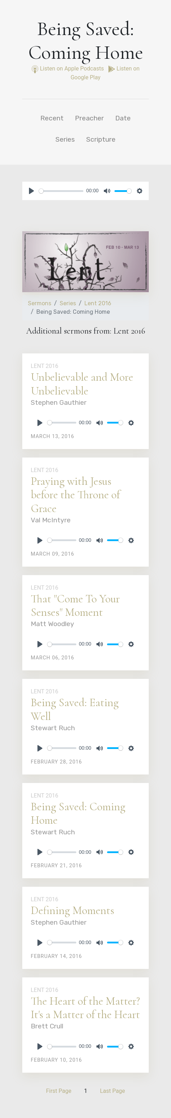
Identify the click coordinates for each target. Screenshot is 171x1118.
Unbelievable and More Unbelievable (82, 383)
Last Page (112, 1091)
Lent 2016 (97, 303)
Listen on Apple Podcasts (68, 68)
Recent (52, 118)
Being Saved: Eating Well (75, 709)
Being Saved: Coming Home (78, 813)
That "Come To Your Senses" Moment (75, 605)
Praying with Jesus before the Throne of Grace (75, 494)
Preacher (89, 118)
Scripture (101, 139)
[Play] (31, 191)
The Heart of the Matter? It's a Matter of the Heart (85, 1007)
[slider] (61, 191)
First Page (58, 1091)
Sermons (39, 303)
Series (65, 139)
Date (123, 118)
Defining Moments (72, 910)
